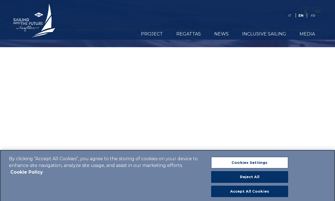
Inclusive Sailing (264, 34)
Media (307, 34)
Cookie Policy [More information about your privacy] (26, 175)
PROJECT (152, 34)
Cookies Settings (249, 165)
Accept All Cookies (249, 194)
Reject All (249, 180)
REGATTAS (188, 34)
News (221, 34)
